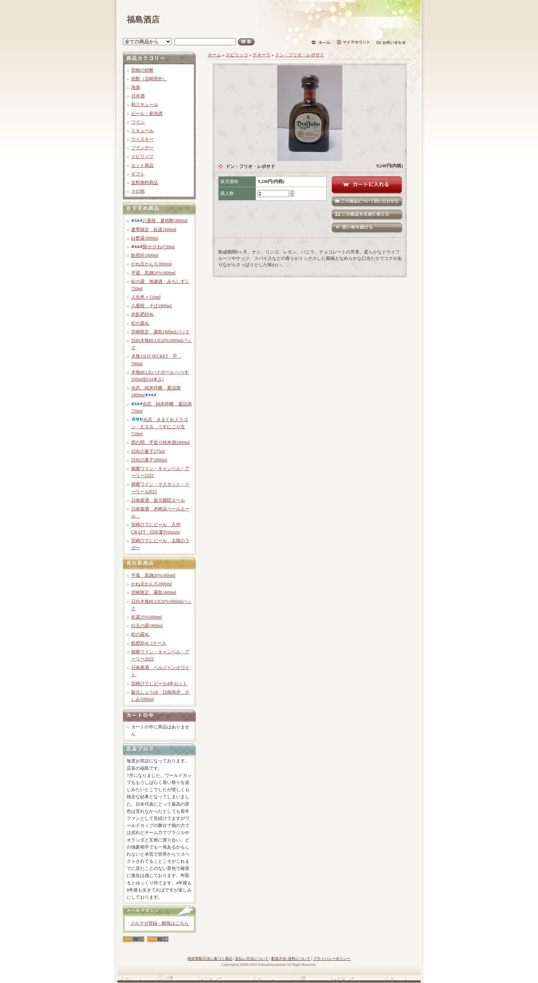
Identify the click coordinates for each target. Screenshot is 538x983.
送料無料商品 (144, 182)
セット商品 (142, 165)
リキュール (142, 130)
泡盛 (135, 87)
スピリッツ (142, 156)
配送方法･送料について (290, 958)
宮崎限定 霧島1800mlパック (160, 332)
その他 (138, 191)
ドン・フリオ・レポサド (299, 54)
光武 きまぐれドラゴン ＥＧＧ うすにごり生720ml (159, 426)
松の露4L (140, 323)
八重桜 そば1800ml (151, 305)
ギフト (138, 174)
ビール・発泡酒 (147, 113)
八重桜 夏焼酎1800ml (159, 220)
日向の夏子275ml (148, 451)
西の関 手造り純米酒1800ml (160, 442)
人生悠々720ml (146, 297)
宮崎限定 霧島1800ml (153, 592)
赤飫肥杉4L (142, 314)
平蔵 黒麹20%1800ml (153, 273)
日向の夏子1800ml (149, 460)
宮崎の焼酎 (142, 70)
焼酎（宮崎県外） (149, 78)
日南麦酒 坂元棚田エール (158, 500)
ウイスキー (142, 139)
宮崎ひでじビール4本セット (159, 683)
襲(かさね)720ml (153, 246)
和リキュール (144, 104)
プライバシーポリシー (331, 958)
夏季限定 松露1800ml (153, 229)
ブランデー (142, 147)
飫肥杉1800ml (144, 255)
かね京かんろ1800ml (151, 264)
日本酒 (138, 96)
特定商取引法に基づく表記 (210, 958)
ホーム (214, 54)
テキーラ (261, 54)
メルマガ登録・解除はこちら (159, 923)
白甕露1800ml (144, 238)
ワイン (138, 122)
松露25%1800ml (146, 617)
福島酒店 (143, 19)
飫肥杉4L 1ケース (148, 643)
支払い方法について (252, 958)
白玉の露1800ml (147, 625)
